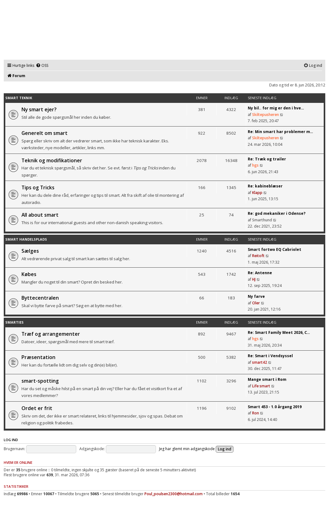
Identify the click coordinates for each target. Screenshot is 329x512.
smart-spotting (40, 380)
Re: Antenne (260, 272)
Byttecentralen (40, 297)
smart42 (259, 362)
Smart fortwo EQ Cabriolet (274, 249)
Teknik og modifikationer (51, 160)
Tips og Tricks (37, 187)
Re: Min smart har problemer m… (280, 131)
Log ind (11, 439)
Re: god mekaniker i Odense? (277, 213)
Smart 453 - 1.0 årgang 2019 (275, 406)
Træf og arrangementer (50, 333)
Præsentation (38, 357)
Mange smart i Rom (267, 379)
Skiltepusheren (265, 114)
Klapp (257, 192)
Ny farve (256, 296)
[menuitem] (42, 66)
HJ (254, 279)
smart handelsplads (26, 239)
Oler (256, 303)
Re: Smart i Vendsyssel (270, 355)
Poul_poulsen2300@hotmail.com (173, 493)
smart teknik (18, 97)
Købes (28, 274)
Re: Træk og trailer (267, 159)
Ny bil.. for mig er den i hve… (276, 108)
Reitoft (258, 255)
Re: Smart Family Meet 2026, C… (279, 332)
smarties (14, 322)
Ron (255, 413)
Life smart (261, 386)
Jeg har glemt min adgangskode (187, 448)
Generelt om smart (44, 133)
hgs (255, 165)
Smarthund (262, 220)
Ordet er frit (36, 408)
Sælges (30, 250)
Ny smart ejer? (39, 109)
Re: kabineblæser (265, 186)
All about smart (40, 214)
